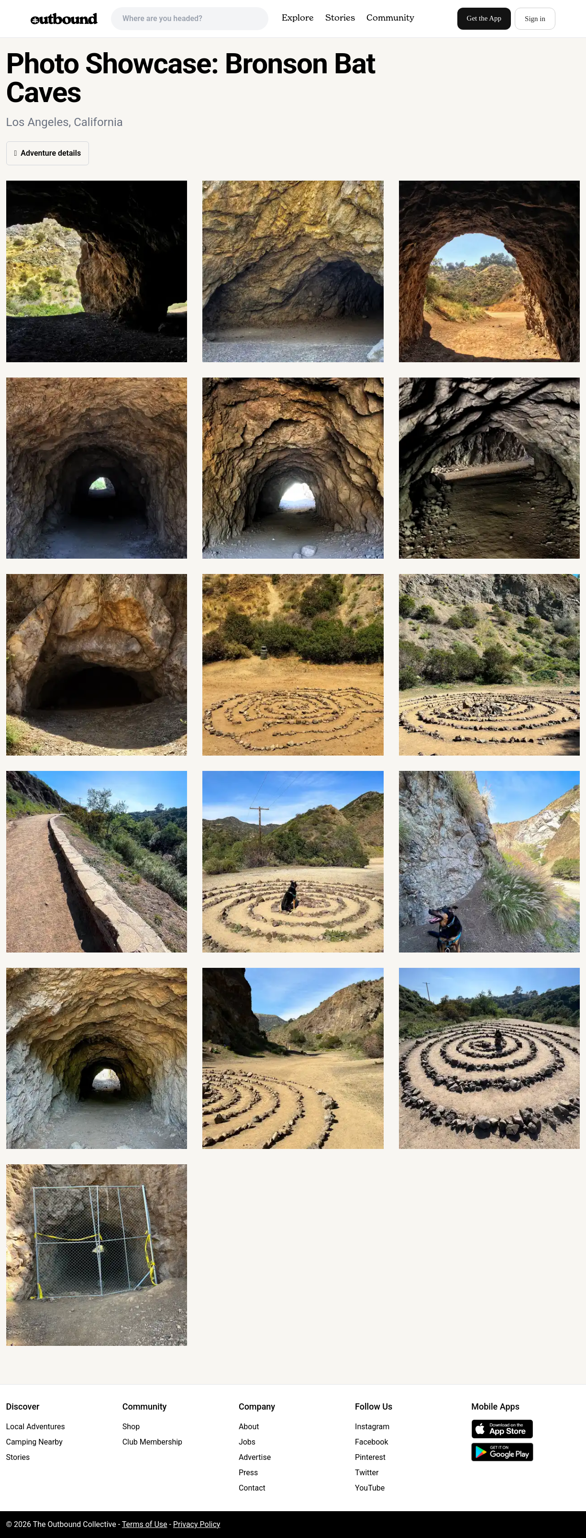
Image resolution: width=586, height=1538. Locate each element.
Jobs (247, 1441)
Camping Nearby (34, 1441)
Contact (252, 1487)
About (249, 1426)
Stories (340, 18)
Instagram (372, 1426)
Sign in (535, 19)
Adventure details (47, 153)
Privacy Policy (197, 1524)
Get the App (484, 18)
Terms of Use (144, 1524)
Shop (131, 1426)
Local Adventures (35, 1426)
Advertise (255, 1457)
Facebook (371, 1441)
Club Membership (152, 1441)
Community (390, 18)
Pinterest (370, 1457)
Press (248, 1472)
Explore (298, 18)
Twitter (366, 1472)
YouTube (370, 1487)
